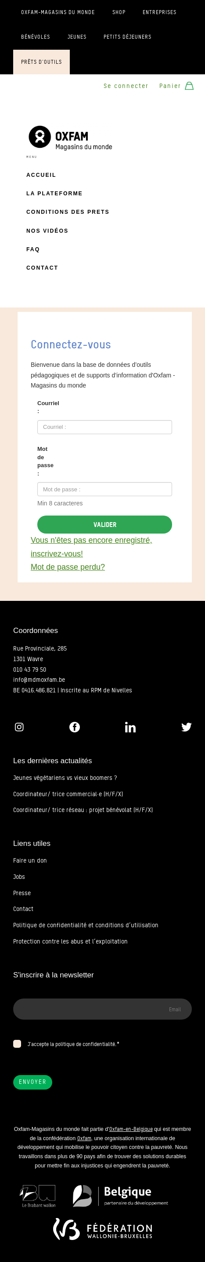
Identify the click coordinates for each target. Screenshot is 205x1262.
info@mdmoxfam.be (39, 679)
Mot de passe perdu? (68, 567)
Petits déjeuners (127, 37)
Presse (22, 892)
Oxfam (84, 1138)
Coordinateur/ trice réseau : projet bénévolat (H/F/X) (83, 809)
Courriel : (48, 407)
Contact (42, 268)
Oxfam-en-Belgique (131, 1129)
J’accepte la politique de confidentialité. (72, 1044)
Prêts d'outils (41, 62)
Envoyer (33, 1082)
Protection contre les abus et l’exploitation (70, 941)
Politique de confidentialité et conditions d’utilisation (85, 925)
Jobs (19, 876)
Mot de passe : (45, 461)
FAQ (33, 249)
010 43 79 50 (29, 669)
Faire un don (30, 860)
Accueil (41, 175)
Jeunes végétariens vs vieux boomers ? (65, 777)
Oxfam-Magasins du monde (58, 12)
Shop (119, 12)
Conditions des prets (68, 212)
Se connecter (126, 85)
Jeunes (77, 37)
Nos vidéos (47, 231)
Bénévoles (35, 37)
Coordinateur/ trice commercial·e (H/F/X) (68, 793)
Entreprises (159, 12)
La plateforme (54, 193)
